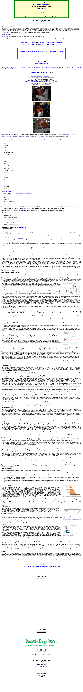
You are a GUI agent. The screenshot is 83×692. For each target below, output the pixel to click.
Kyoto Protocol (20, 238)
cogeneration (51, 231)
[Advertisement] (41, 55)
